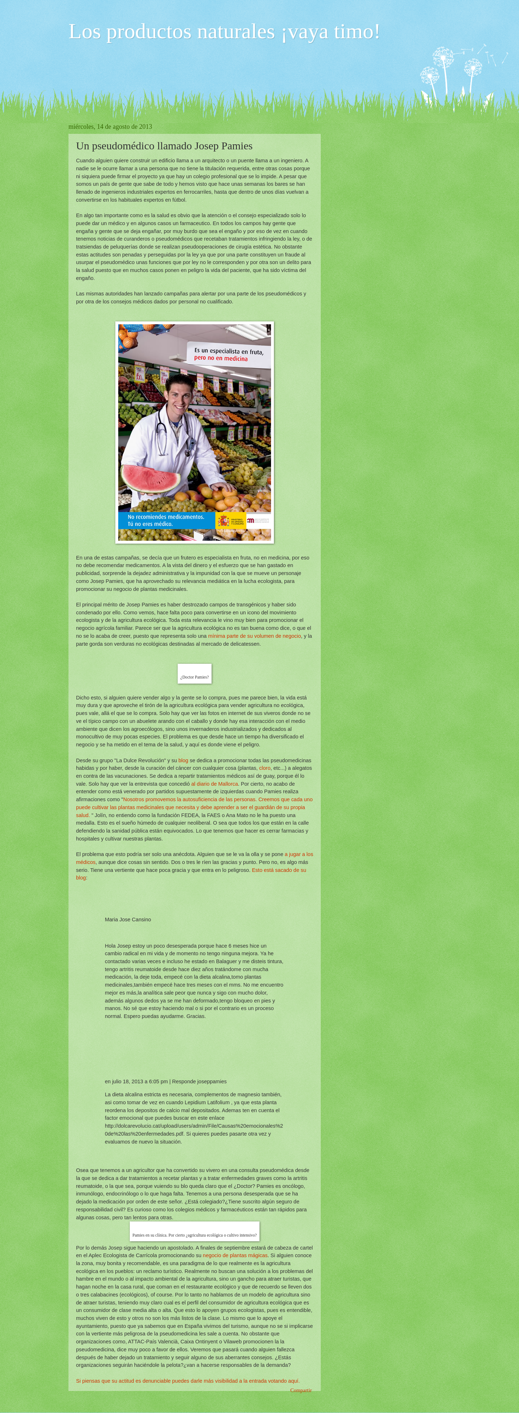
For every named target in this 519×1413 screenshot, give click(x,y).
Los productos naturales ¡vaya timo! (224, 31)
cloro (264, 768)
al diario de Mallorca (214, 784)
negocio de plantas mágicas (234, 1255)
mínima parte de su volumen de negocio (254, 636)
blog (184, 760)
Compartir (301, 1390)
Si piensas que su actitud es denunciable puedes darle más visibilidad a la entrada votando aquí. (188, 1381)
